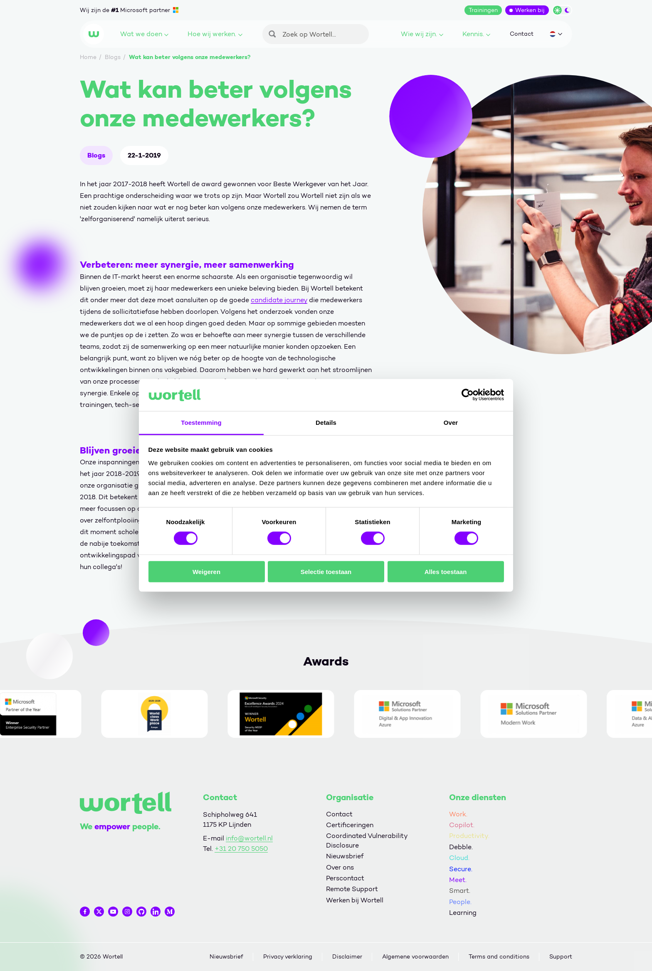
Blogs (96, 155)
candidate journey (279, 300)
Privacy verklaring (287, 956)
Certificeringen (349, 825)
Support (560, 956)
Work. (458, 814)
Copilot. (461, 825)
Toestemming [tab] (201, 422)
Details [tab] (326, 422)
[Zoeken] (315, 34)
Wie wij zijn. (422, 34)
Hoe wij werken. (215, 34)
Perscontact (345, 878)
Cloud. (459, 858)
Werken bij (530, 10)
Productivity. (469, 836)
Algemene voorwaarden (415, 956)
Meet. (458, 880)
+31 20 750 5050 (241, 849)
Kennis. (476, 34)
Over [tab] (451, 422)
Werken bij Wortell (354, 900)
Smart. (459, 891)
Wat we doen (144, 34)
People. (460, 902)
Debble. (461, 847)
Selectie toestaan (326, 571)
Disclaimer (347, 956)
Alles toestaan (446, 571)
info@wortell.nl (249, 838)
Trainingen (483, 10)
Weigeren (206, 571)
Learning (463, 913)
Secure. (460, 869)
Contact (521, 33)
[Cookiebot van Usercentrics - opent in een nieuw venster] (467, 395)
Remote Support (352, 889)
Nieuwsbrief (344, 856)
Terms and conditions (499, 956)
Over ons (340, 867)
